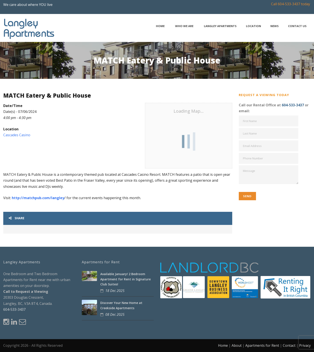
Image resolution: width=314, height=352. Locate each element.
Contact (289, 345)
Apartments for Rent (262, 345)
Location (253, 26)
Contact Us (297, 26)
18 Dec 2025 (115, 290)
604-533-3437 (293, 105)
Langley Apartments (220, 26)
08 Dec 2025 (115, 314)
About (237, 345)
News (274, 26)
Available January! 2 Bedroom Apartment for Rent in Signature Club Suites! (125, 279)
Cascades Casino (16, 135)
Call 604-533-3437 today (290, 4)
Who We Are (184, 26)
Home (160, 26)
